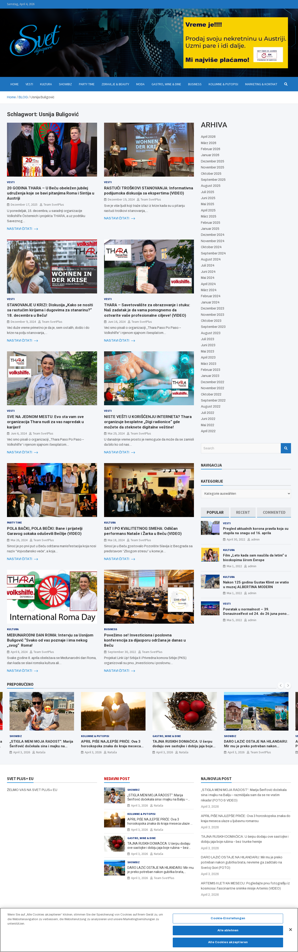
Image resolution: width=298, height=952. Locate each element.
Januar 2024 (210, 302)
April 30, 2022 (236, 539)
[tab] (215, 512)
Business (195, 84)
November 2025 (212, 167)
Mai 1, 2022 (234, 566)
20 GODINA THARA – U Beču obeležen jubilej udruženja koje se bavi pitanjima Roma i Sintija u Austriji (50, 193)
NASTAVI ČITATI (22, 228)
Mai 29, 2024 (116, 433)
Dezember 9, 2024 (23, 322)
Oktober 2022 (211, 394)
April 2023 (208, 357)
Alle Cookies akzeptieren (228, 943)
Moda (140, 84)
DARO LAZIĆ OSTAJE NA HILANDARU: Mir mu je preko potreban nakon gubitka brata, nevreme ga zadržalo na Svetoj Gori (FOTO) (256, 749)
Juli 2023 (207, 339)
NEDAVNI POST (117, 778)
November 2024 (212, 241)
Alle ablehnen (227, 931)
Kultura (46, 84)
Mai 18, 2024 (116, 540)
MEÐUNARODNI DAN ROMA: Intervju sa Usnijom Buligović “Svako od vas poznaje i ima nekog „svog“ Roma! (50, 640)
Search (286, 448)
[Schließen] (290, 930)
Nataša (40, 752)
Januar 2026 (210, 155)
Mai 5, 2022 (234, 620)
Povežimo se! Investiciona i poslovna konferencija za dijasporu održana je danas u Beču (145, 640)
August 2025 (210, 186)
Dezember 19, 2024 (121, 199)
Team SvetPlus (54, 204)
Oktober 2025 (211, 173)
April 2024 (208, 284)
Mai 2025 (207, 204)
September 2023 (213, 327)
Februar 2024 (210, 296)
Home (14, 84)
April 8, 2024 (19, 652)
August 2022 (210, 406)
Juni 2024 (208, 271)
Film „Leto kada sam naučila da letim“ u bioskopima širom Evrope (255, 557)
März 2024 (209, 290)
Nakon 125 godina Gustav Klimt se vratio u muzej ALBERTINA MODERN (256, 584)
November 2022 (212, 388)
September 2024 (213, 253)
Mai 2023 (207, 351)
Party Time (87, 84)
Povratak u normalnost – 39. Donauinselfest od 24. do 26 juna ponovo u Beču (256, 613)
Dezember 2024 (212, 235)
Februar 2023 (210, 370)
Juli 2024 (207, 265)
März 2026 (208, 143)
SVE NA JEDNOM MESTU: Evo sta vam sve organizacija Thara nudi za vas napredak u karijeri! (45, 421)
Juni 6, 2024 (19, 433)
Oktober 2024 (211, 247)
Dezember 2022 (212, 382)
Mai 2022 (207, 425)
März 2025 (208, 216)
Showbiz (65, 84)
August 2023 (210, 333)
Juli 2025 (207, 192)
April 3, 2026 (21, 752)
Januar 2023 (210, 376)
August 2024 (211, 259)
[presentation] (281, 685)
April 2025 (208, 210)
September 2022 (213, 400)
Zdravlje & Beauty (115, 84)
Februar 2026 (210, 149)
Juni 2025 (208, 198)
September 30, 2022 (122, 652)
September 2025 (213, 179)
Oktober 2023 (211, 321)
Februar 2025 (210, 222)
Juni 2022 (208, 419)
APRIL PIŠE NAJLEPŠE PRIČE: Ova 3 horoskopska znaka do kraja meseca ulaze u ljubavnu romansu (111, 746)
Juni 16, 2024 (116, 322)
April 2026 (208, 136)
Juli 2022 (207, 413)
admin (255, 539)
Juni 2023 (208, 345)
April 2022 (208, 431)
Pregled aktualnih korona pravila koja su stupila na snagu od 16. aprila (255, 531)
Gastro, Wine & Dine (166, 84)
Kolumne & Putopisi (223, 84)
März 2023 (208, 364)
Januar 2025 (210, 229)
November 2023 (212, 314)
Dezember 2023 (212, 308)
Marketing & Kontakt (261, 84)
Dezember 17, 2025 (24, 204)
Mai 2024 (207, 278)
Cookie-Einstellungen (228, 919)
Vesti (29, 84)
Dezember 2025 (212, 161)
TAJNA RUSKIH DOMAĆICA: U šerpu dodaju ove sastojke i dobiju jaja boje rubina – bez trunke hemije (182, 746)
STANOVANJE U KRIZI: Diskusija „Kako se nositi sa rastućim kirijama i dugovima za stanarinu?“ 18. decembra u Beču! (50, 310)
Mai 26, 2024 (19, 540)
